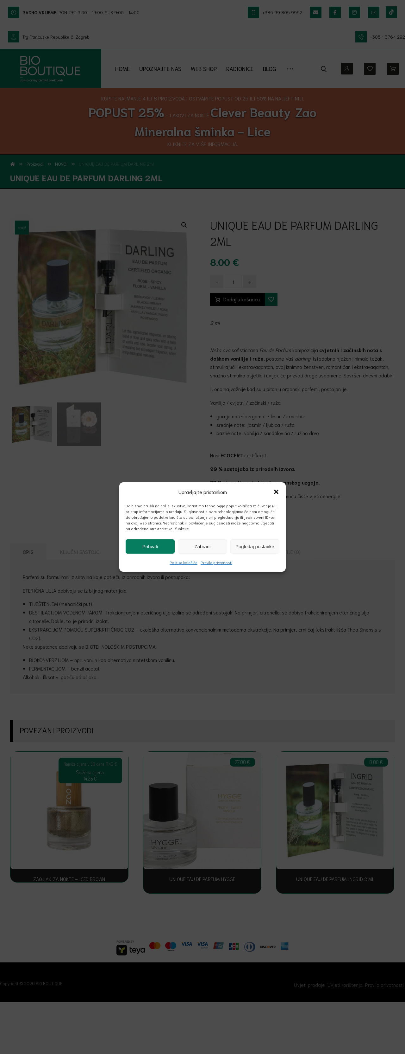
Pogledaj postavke (254, 546)
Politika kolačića (183, 562)
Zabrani (203, 546)
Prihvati (150, 546)
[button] (276, 492)
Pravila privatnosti (216, 562)
